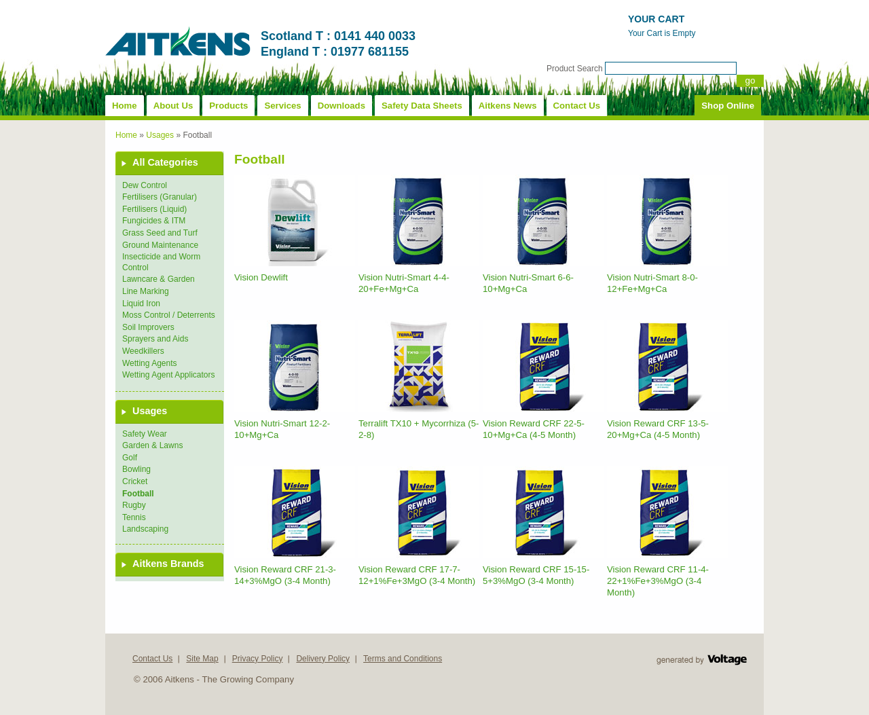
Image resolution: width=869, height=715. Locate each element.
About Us (173, 105)
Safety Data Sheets (422, 105)
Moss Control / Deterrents (168, 315)
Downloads (341, 105)
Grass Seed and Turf (160, 233)
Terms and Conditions (402, 658)
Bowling (136, 469)
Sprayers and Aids (155, 339)
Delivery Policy (323, 658)
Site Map (202, 658)
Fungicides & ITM (153, 220)
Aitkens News (508, 105)
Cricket (134, 481)
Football (138, 493)
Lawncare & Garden (158, 279)
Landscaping (145, 529)
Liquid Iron (141, 303)
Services (282, 105)
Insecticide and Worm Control (161, 262)
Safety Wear (144, 434)
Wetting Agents (149, 363)
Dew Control (144, 185)
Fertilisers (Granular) (159, 197)
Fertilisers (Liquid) (154, 209)
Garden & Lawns (152, 445)
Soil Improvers (148, 327)
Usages (160, 135)
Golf (129, 457)
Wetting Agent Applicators (168, 375)
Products (228, 105)
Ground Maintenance (160, 245)
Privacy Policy (257, 658)
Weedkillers (143, 351)
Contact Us (577, 105)
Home (124, 105)
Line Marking (145, 291)
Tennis (134, 517)
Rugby (134, 505)
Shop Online (727, 105)
